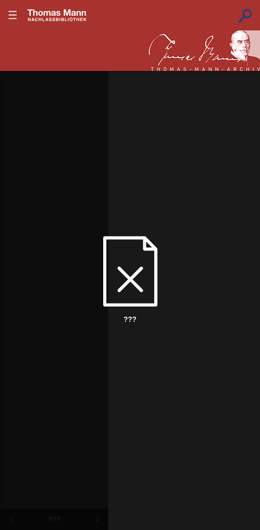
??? (57, 15)
